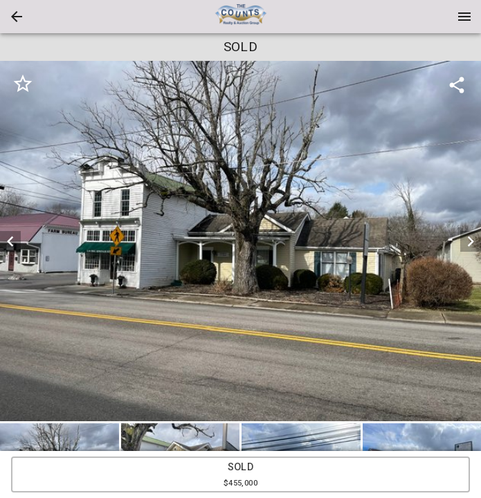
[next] (470, 241)
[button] (16, 16)
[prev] (10, 241)
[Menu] (464, 16)
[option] (240, 241)
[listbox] (240, 241)
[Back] (16, 16)
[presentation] (241, 16)
